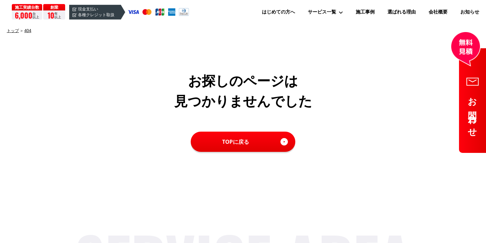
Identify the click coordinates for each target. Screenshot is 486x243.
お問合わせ (473, 113)
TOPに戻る (235, 141)
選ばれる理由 (401, 11)
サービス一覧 (322, 11)
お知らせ (469, 11)
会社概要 (438, 11)
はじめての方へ (278, 11)
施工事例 (365, 11)
